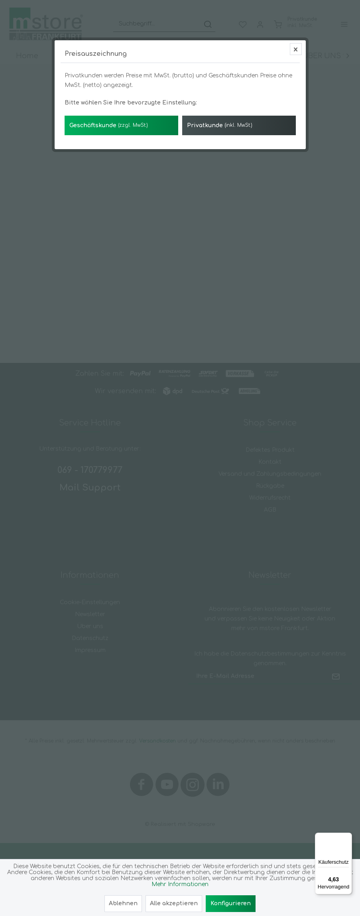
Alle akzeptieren (174, 903)
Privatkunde (219, 180)
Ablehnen (123, 903)
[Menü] (347, 837)
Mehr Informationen (180, 884)
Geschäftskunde (108, 180)
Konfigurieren (230, 903)
